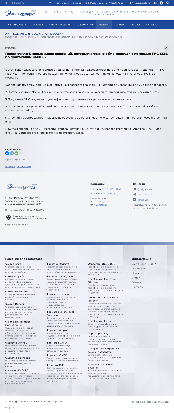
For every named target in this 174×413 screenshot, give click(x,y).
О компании (139, 268)
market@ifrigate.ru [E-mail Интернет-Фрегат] (109, 193)
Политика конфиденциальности (149, 401)
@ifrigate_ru (144, 189)
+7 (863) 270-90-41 (117, 3)
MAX (107, 201)
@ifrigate (142, 199)
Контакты (137, 286)
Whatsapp (102, 204)
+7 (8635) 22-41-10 (78, 3)
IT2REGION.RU (17, 3)
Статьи (136, 277)
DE (12, 407)
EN (7, 407)
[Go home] (21, 186)
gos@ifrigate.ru (142, 3)
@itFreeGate (144, 194)
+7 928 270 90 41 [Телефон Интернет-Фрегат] (111, 189)
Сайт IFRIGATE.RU (144, 264)
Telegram (97, 201)
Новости (137, 273)
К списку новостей (18, 166)
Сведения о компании (16, 224)
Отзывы (136, 282)
